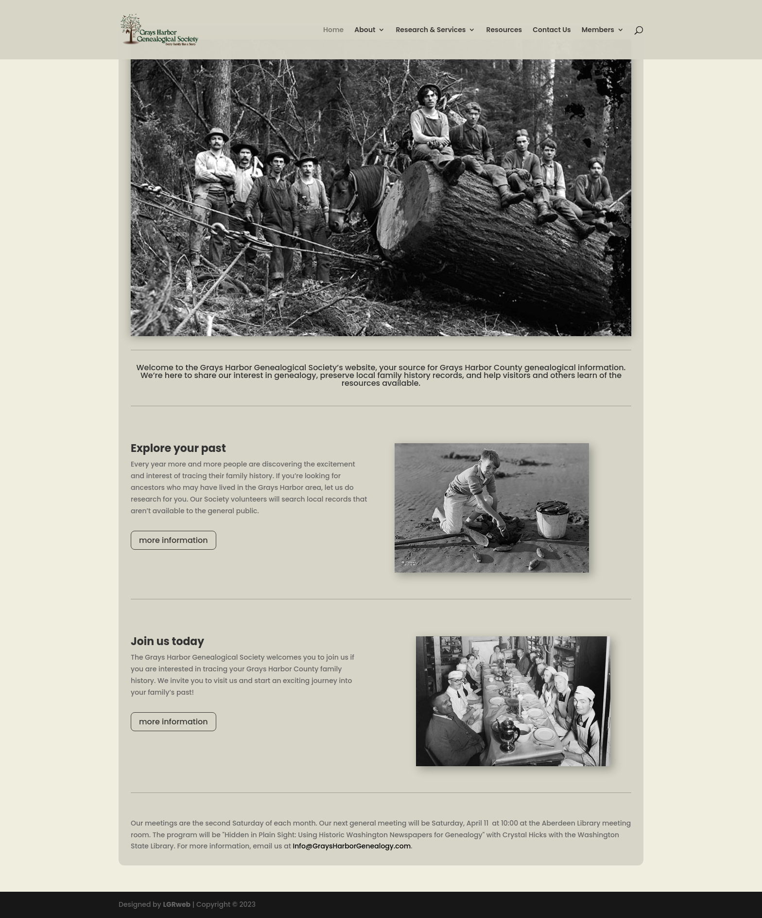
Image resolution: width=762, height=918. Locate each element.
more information (173, 540)
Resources (504, 30)
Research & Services (431, 30)
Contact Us (552, 30)
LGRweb (176, 904)
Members (598, 30)
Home (333, 30)
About (364, 30)
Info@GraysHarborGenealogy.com (352, 846)
